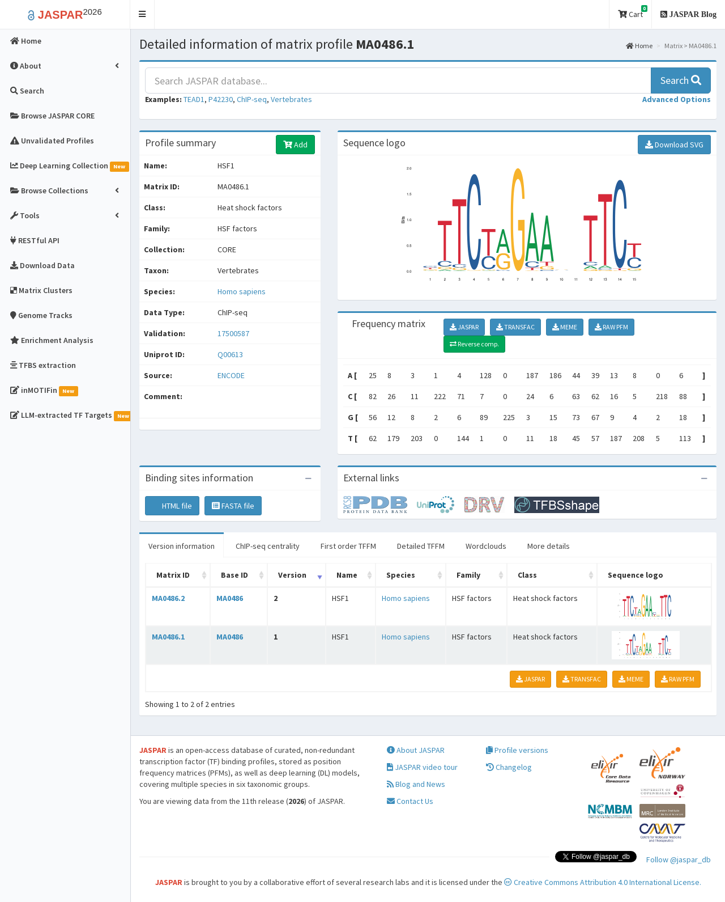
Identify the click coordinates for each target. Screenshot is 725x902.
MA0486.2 (168, 598)
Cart (632, 12)
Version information (181, 546)
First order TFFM (348, 546)
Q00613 (231, 354)
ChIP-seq (252, 99)
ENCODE (231, 375)
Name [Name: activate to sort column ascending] (346, 575)
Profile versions (517, 750)
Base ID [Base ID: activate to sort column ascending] (234, 575)
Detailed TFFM (421, 546)
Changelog (509, 767)
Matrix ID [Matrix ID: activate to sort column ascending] (173, 575)
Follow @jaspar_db (678, 859)
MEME (564, 327)
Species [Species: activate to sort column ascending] (400, 575)
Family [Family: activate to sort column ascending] (468, 575)
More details (548, 546)
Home (639, 45)
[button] (142, 14)
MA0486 (229, 598)
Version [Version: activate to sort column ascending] (292, 575)
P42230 (220, 99)
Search (680, 80)
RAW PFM (611, 327)
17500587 (233, 333)
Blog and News (416, 784)
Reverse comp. (474, 344)
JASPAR (464, 327)
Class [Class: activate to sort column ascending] (527, 575)
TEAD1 (194, 99)
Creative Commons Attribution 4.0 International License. (602, 882)
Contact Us (410, 801)
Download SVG (674, 144)
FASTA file (233, 506)
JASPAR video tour (422, 767)
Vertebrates (291, 99)
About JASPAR (416, 750)
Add (295, 144)
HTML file (172, 506)
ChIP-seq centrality (268, 546)
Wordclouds (486, 546)
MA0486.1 (168, 637)
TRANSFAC (515, 327)
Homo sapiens (242, 291)
